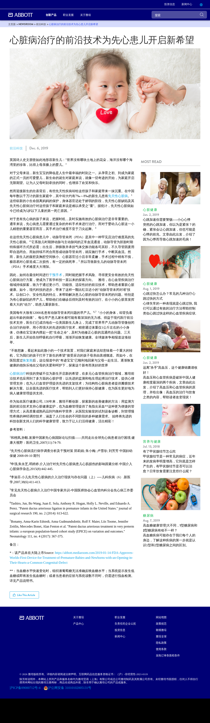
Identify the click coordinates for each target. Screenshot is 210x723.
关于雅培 (78, 617)
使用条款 (161, 649)
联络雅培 (161, 630)
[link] (169, 4)
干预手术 (55, 275)
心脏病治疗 (18, 373)
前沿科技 (16, 148)
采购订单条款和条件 (168, 655)
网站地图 (161, 617)
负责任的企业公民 (125, 623)
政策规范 (161, 623)
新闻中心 (120, 636)
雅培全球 (161, 636)
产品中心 (78, 623)
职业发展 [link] (68, 15)
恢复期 (28, 360)
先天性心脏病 (118, 196)
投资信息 (120, 630)
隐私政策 (161, 642)
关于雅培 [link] (85, 15)
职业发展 (120, 617)
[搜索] (179, 14)
